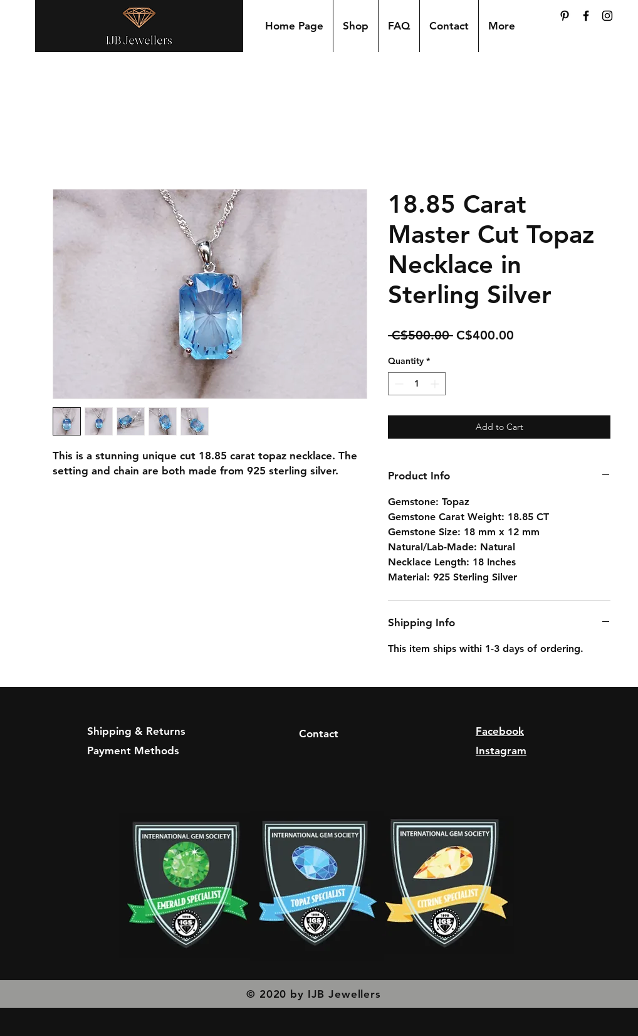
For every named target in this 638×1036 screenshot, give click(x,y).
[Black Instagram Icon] (607, 16)
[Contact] (318, 734)
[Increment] (436, 384)
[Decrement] (397, 384)
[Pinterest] (565, 16)
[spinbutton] (416, 384)
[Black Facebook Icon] (586, 16)
